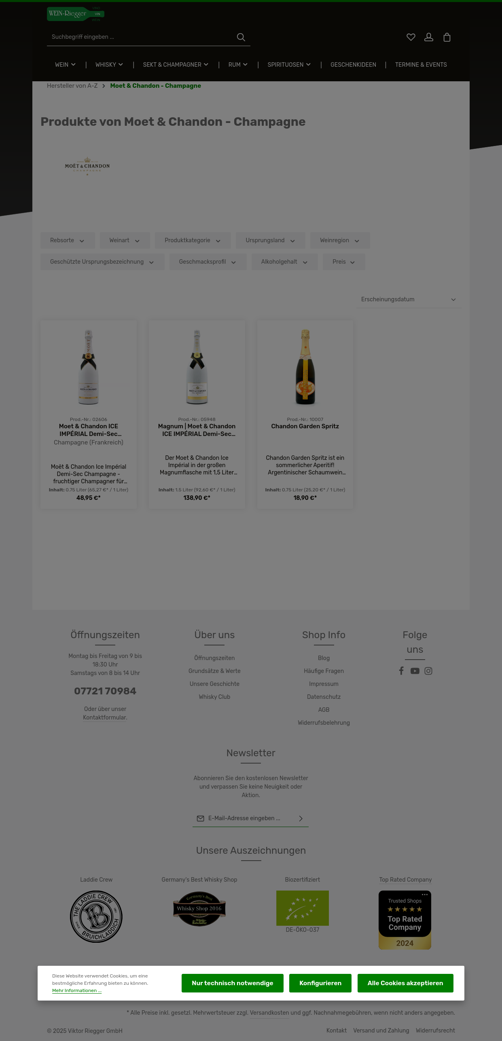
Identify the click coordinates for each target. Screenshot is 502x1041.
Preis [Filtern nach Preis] (335, 280)
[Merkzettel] (408, 18)
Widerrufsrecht (436, 1031)
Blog (324, 658)
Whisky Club (215, 697)
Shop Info (324, 634)
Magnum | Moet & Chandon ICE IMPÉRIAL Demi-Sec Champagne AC (197, 448)
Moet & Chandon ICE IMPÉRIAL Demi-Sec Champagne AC (88, 448)
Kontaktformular (105, 717)
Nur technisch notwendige (258, 985)
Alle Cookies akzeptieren (411, 985)
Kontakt (341, 1031)
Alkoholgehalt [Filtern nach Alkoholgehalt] (277, 280)
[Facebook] (402, 659)
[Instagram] (428, 659)
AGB (324, 710)
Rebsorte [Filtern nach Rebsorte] (67, 258)
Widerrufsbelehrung (324, 723)
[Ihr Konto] (427, 18)
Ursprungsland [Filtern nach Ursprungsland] (265, 258)
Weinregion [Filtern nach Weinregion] (334, 258)
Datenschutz (324, 697)
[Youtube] (416, 659)
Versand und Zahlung (385, 1031)
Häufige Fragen (323, 671)
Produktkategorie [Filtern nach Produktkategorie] (190, 258)
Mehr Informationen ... (138, 989)
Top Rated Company (406, 879)
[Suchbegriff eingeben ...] (242, 18)
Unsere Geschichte (215, 684)
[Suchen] (343, 18)
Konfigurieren (335, 985)
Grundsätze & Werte (214, 671)
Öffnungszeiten (214, 658)
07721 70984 (105, 691)
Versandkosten (278, 1013)
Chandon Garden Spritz (305, 443)
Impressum (324, 684)
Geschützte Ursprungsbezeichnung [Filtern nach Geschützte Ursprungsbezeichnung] (100, 280)
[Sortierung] (409, 317)
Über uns (214, 634)
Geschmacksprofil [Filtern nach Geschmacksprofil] (202, 280)
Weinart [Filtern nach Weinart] (123, 258)
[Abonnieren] (301, 818)
